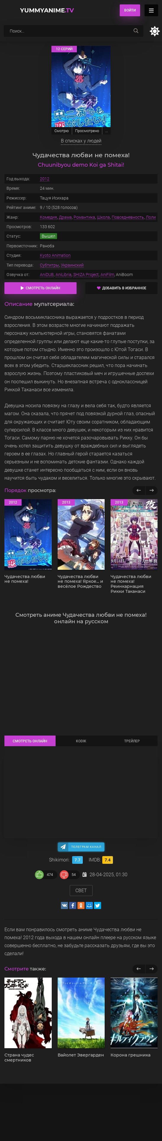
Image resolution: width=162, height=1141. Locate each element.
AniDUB (47, 274)
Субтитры (49, 265)
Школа (103, 217)
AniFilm (107, 274)
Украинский (72, 265)
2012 (44, 178)
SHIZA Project (86, 274)
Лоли (151, 217)
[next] (151, 969)
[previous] (138, 969)
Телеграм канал (86, 846)
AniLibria (64, 274)
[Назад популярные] (138, 490)
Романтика (84, 217)
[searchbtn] (136, 31)
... (106, 131)
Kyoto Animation (55, 255)
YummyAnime (47, 10)
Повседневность (128, 217)
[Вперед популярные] (151, 490)
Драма (65, 217)
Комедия (48, 217)
